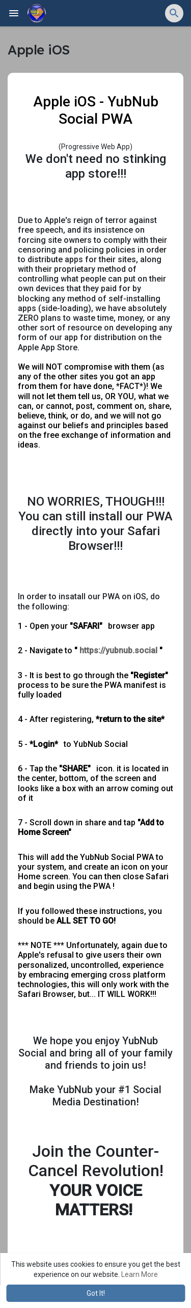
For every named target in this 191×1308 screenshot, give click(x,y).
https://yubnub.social (118, 650)
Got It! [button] (96, 1293)
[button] (174, 13)
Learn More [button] (139, 1274)
